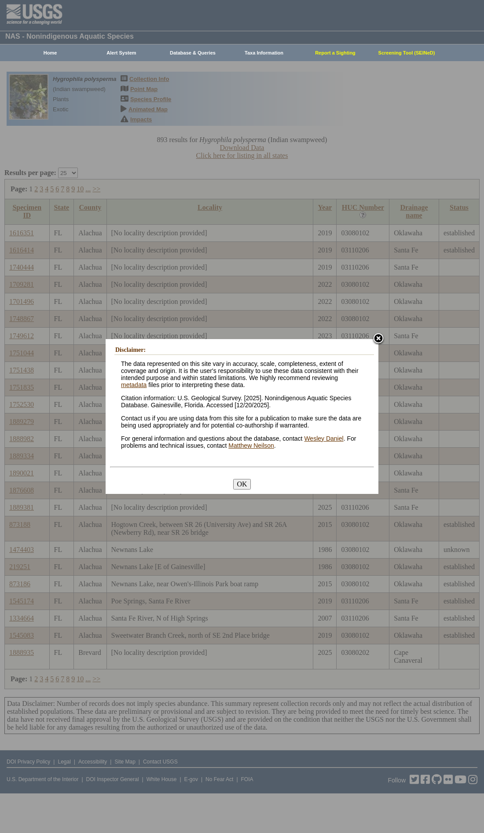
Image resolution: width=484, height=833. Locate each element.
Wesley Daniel (323, 438)
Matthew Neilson (251, 445)
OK (242, 484)
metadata (134, 384)
